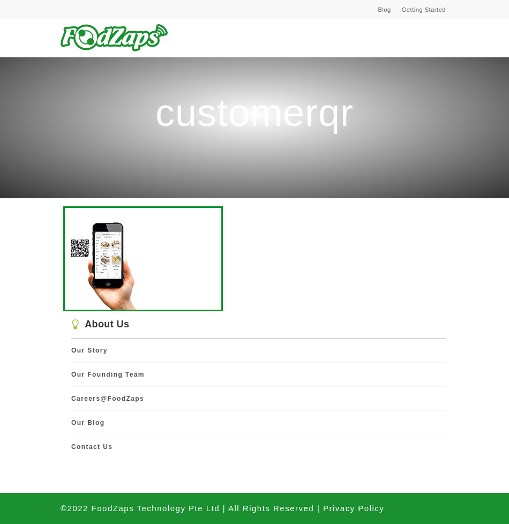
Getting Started (424, 9)
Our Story (89, 350)
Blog (384, 9)
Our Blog (88, 422)
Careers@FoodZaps (107, 398)
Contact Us (92, 447)
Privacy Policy (353, 508)
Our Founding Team (108, 374)
